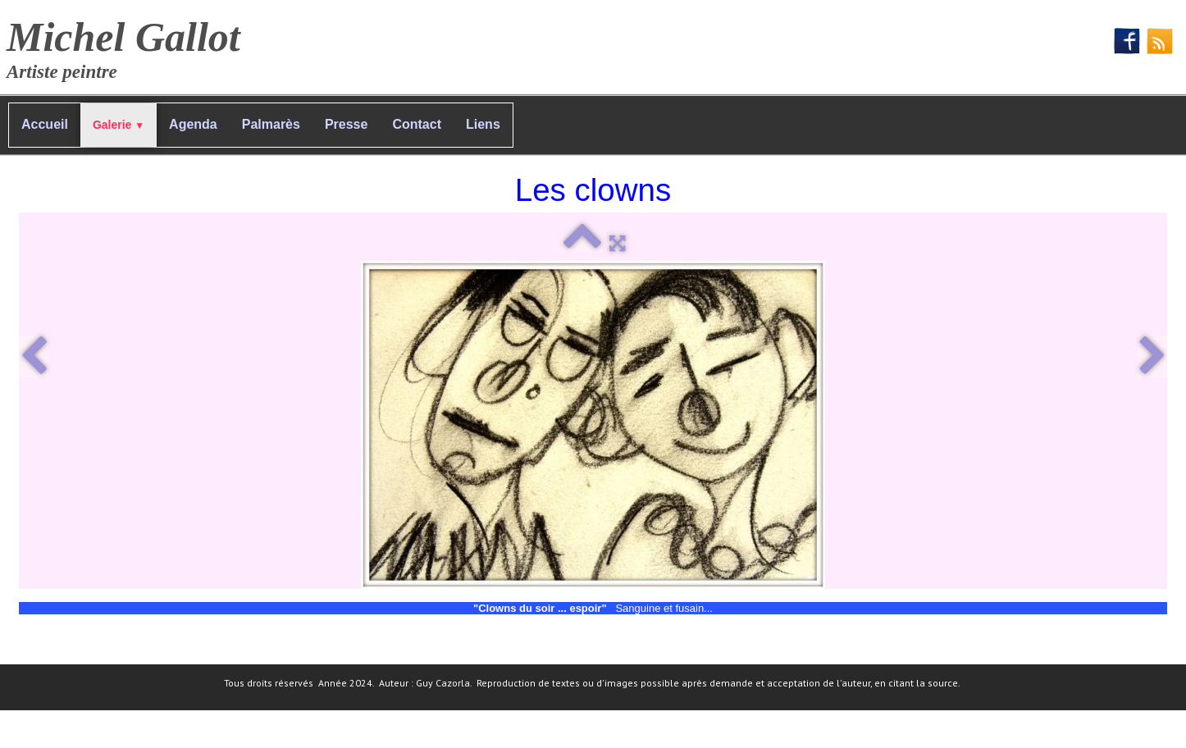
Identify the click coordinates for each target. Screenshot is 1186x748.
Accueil (44, 124)
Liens (483, 124)
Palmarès (271, 124)
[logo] (130, 45)
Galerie (118, 124)
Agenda (193, 124)
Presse (346, 124)
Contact (416, 124)
